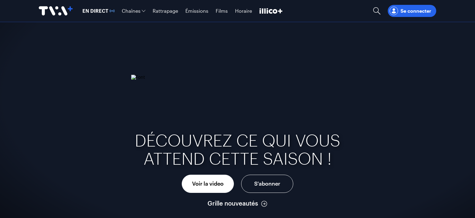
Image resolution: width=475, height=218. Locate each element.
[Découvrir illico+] (271, 11)
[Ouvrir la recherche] (377, 11)
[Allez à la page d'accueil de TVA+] (56, 11)
